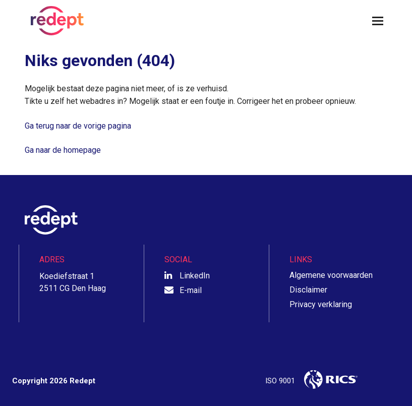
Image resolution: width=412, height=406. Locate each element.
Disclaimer (308, 290)
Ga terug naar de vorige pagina (78, 126)
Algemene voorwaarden (331, 275)
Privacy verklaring (320, 304)
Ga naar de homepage (63, 150)
